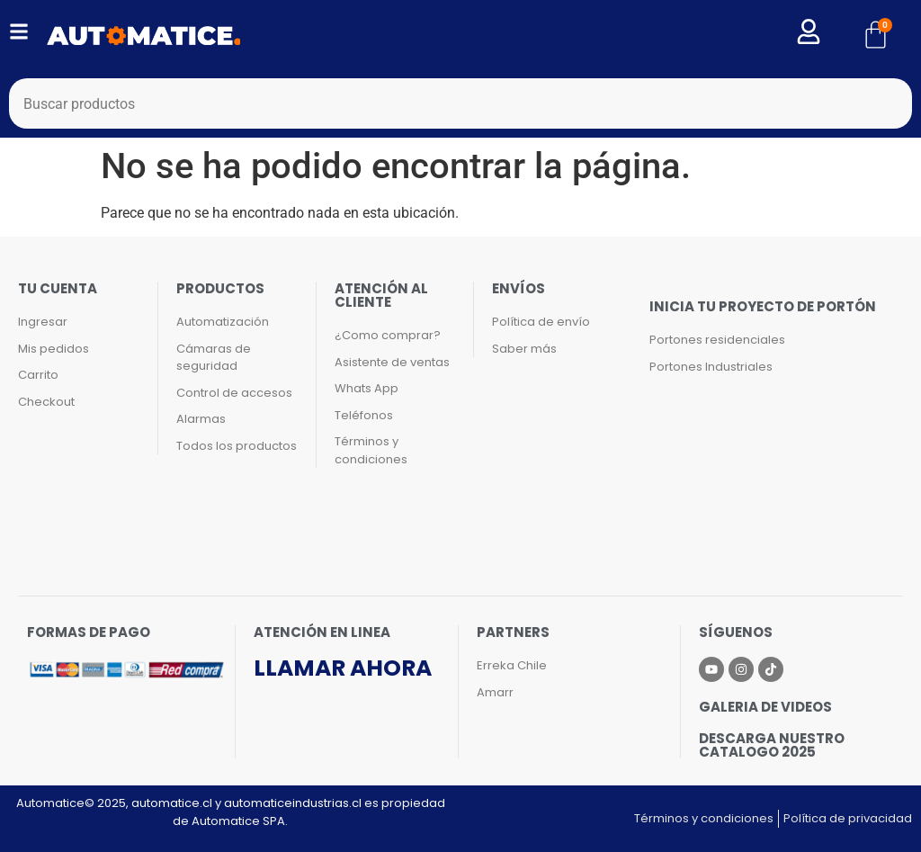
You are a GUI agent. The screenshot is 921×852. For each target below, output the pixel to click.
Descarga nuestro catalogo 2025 (772, 745)
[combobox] (460, 103)
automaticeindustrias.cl (293, 803)
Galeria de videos (765, 706)
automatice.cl (171, 803)
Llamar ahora (343, 668)
